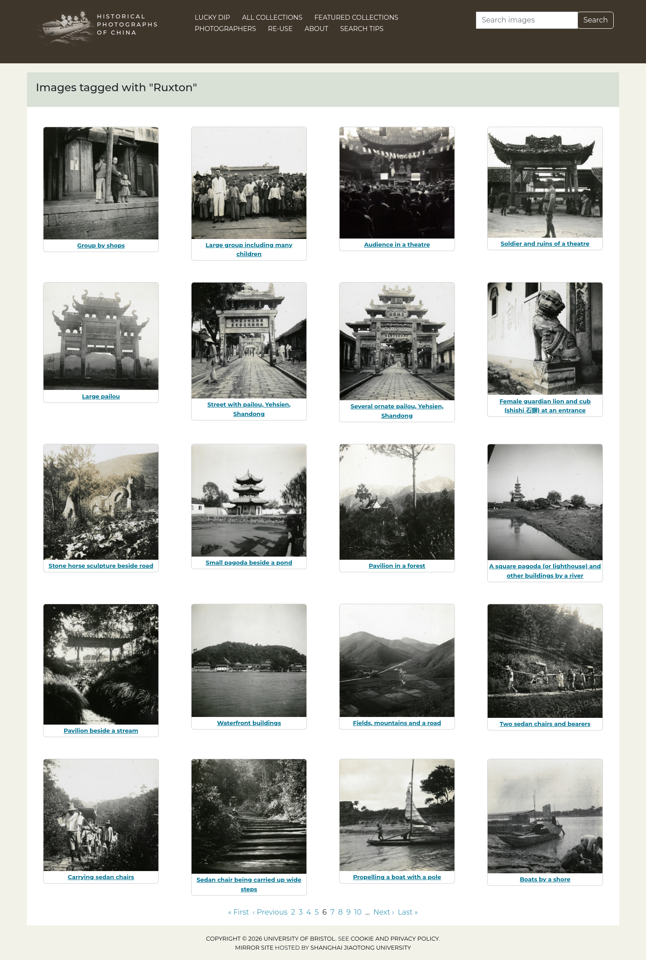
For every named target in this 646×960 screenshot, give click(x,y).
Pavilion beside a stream (101, 730)
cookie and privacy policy (395, 938)
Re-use (280, 29)
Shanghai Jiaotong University (360, 947)
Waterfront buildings (249, 722)
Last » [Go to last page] (408, 912)
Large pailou (101, 396)
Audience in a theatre (397, 244)
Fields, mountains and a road (397, 722)
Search (595, 20)
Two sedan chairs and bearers (545, 723)
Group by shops (101, 245)
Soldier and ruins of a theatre (545, 243)
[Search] (527, 20)
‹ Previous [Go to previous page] (270, 912)
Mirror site (254, 947)
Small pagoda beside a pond (249, 562)
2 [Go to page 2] (293, 912)
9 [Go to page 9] (348, 912)
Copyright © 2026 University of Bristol (270, 938)
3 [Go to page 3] (301, 912)
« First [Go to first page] (238, 912)
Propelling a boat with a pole (397, 876)
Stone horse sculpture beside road (100, 565)
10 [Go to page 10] (358, 912)
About (316, 29)
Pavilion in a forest (397, 565)
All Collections (272, 17)
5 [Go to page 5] (316, 912)
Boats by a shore (545, 879)
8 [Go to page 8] (340, 912)
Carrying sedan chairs (101, 876)
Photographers (225, 29)
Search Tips (362, 29)
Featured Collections (356, 17)
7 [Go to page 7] (332, 912)
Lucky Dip (212, 17)
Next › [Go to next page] (383, 912)
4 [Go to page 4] (308, 912)
